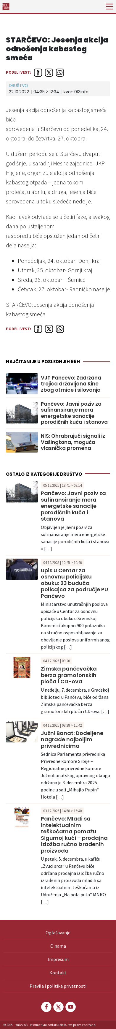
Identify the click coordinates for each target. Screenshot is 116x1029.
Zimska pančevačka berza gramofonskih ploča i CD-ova (69, 675)
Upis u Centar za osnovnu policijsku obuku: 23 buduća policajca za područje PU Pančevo (74, 583)
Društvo (18, 85)
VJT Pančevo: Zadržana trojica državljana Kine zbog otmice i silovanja (71, 384)
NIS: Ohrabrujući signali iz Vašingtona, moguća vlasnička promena (73, 442)
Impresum (58, 959)
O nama (58, 946)
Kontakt (58, 973)
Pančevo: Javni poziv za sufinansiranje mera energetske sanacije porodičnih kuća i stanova (74, 413)
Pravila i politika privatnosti (58, 986)
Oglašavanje (58, 932)
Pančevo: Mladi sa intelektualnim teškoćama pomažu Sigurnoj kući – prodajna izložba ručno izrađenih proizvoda (74, 834)
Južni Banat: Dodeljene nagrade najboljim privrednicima (72, 739)
